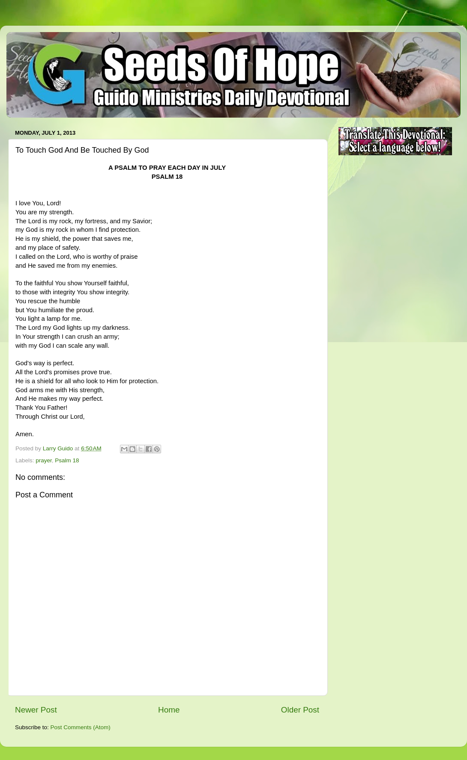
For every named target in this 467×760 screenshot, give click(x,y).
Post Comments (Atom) (81, 727)
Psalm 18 (67, 460)
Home (169, 709)
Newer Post (36, 709)
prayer (44, 460)
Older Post (300, 709)
